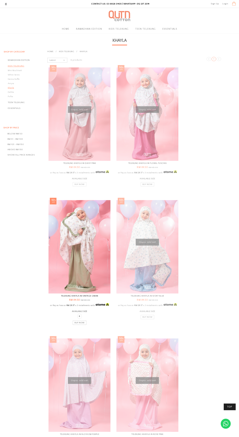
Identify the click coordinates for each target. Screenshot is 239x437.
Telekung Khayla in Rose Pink (193, 279)
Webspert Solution (157, 431)
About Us (75, 396)
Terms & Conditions (81, 411)
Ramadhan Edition (89, 29)
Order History (78, 406)
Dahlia (11, 92)
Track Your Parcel (150, 401)
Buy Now (75, 172)
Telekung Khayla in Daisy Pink (75, 149)
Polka (10, 96)
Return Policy (114, 406)
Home (65, 29)
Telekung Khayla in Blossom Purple (134, 279)
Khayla (11, 88)
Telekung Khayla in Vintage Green (193, 149)
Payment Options (116, 396)
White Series (14, 75)
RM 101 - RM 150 (15, 144)
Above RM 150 (15, 149)
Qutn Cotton (104, 431)
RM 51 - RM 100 (15, 139)
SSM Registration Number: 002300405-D (163, 406)
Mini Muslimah (15, 70)
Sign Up (215, 3)
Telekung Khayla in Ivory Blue (75, 279)
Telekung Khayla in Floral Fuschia (134, 149)
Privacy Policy (78, 417)
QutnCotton (78, 388)
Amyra (11, 83)
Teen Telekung (145, 29)
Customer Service (153, 388)
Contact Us (147, 396)
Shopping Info (116, 388)
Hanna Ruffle (14, 79)
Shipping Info (114, 401)
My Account (77, 401)
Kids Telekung (119, 29)
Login (225, 3)
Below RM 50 (15, 134)
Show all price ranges (21, 155)
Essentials (169, 29)
